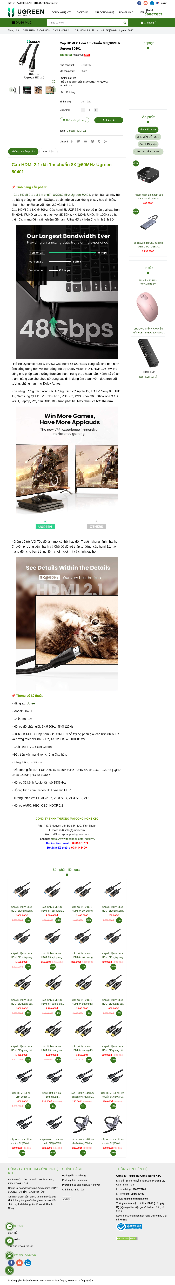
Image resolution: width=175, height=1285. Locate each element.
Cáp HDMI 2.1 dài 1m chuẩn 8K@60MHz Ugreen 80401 (52, 194)
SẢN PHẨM (14, 1239)
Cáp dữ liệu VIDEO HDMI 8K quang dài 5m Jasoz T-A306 (112, 1048)
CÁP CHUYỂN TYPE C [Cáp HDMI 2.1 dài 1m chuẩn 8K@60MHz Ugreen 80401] (148, 151)
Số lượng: (65, 109)
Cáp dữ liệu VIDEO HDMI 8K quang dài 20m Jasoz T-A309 (21, 1048)
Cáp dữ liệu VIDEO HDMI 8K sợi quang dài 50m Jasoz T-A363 (21, 909)
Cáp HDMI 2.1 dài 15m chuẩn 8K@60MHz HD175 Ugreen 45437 (21, 1095)
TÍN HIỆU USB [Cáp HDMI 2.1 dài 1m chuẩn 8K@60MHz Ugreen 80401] (148, 129)
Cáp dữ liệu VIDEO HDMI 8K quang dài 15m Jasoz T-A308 (51, 1048)
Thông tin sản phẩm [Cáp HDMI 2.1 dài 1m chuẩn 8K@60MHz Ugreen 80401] (23, 151)
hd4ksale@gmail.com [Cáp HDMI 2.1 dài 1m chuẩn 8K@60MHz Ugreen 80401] (46, 3)
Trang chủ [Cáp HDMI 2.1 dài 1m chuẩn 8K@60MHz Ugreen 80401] (13, 30)
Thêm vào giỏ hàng (74, 120)
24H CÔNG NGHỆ (104, 12)
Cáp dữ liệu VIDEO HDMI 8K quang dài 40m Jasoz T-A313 (51, 1002)
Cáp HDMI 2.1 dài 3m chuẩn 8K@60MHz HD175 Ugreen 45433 (112, 1095)
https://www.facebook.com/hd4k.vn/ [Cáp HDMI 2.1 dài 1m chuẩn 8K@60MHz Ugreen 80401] (72, 839)
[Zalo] (107, 141)
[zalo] (153, 3)
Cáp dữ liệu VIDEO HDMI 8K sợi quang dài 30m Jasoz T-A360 (82, 909)
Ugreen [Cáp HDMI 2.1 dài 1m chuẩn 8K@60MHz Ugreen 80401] (71, 130)
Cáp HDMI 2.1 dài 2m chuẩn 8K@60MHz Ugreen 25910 (112, 1141)
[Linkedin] (85, 141)
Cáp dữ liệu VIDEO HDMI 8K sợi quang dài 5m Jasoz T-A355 (112, 955)
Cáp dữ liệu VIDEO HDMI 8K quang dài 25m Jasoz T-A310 (112, 1002)
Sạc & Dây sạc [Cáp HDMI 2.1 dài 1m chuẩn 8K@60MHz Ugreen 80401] (148, 144)
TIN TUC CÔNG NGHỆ (20, 1246)
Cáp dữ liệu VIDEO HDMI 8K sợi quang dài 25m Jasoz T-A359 (112, 909)
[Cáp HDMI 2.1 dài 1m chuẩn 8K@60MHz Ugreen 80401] (26, 12)
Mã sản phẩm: (68, 71)
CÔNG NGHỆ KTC (62, 12)
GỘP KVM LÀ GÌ (148, 376)
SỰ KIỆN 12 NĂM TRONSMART (148, 282)
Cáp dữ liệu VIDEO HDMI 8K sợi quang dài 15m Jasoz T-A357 (51, 955)
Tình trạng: (66, 101)
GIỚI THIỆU (83, 12)
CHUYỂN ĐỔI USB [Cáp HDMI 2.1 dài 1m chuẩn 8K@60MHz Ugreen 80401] (148, 136)
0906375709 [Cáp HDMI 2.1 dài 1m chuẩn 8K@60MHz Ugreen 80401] (24, 3)
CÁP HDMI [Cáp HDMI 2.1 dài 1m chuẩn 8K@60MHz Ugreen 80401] (45, 30)
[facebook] (140, 3)
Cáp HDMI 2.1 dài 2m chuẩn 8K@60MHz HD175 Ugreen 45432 (21, 1141)
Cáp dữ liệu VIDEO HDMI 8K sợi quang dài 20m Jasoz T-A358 (21, 955)
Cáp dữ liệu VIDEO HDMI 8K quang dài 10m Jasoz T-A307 (82, 1048)
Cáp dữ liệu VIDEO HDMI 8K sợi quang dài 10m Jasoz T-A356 (82, 955)
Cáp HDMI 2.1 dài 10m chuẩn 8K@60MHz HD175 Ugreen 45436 (51, 1095)
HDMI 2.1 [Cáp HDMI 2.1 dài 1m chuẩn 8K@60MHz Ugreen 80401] (81, 130)
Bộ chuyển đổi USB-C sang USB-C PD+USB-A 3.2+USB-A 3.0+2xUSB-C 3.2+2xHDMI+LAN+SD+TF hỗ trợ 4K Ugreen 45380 (148, 244)
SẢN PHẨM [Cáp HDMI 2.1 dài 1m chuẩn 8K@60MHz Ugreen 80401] (29, 30)
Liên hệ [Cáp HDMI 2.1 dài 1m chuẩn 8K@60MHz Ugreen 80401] (109, 120)
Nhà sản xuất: (67, 65)
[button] (162, 3)
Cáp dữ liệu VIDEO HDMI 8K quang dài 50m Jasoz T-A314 (21, 1002)
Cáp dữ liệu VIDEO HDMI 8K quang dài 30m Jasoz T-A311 (82, 1002)
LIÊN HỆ (12, 1232)
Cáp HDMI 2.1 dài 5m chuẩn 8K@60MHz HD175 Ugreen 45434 (82, 1095)
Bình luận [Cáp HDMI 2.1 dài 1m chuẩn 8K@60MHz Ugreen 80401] (48, 151)
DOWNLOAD (126, 12)
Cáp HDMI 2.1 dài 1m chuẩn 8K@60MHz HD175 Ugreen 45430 (51, 1141)
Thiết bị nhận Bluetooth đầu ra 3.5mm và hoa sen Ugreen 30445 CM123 (148, 196)
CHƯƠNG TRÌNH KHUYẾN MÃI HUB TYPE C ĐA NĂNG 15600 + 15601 (148, 330)
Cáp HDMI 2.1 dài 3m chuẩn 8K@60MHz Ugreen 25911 (82, 1141)
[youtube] (147, 3)
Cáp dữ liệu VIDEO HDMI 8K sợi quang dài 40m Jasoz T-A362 (51, 909)
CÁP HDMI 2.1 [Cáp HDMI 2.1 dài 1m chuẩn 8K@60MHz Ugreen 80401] (63, 30)
